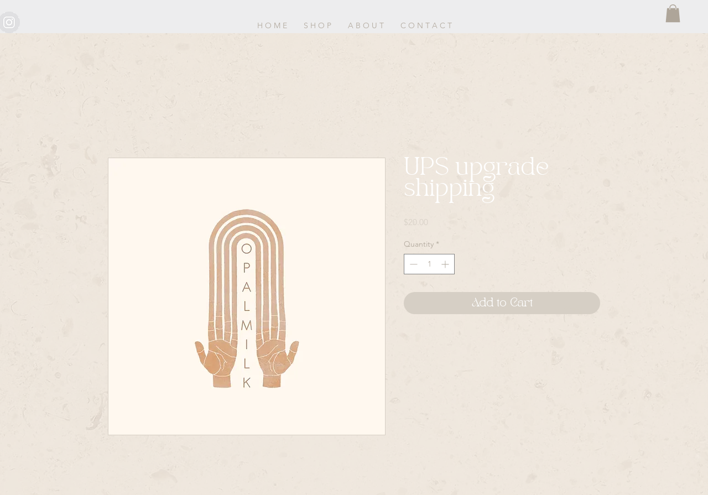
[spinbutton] (429, 264)
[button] (672, 13)
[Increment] (446, 264)
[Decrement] (412, 264)
